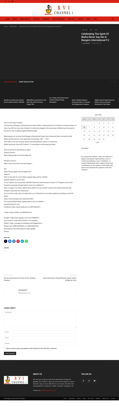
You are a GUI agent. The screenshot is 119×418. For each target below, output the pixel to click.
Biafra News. (13, 26)
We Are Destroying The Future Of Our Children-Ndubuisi (20, 279)
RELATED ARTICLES (10, 82)
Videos (95, 30)
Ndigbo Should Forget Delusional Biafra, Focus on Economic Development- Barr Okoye (104, 102)
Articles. (71, 19)
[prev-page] (111, 81)
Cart (95, 19)
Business (46, 19)
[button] (112, 19)
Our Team (91, 398)
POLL (65, 398)
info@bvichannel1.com (48, 390)
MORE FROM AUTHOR (26, 82)
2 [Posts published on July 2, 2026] (99, 123)
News (15, 19)
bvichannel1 (86, 43)
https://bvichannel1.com (24, 293)
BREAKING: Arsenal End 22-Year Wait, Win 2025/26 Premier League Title (36, 102)
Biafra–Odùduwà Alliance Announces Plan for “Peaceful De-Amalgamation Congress (81, 102)
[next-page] (114, 81)
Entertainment (58, 19)
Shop (88, 19)
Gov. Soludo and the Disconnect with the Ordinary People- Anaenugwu (58, 100)
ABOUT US (105, 398)
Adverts (98, 398)
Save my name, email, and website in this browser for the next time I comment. (31, 348)
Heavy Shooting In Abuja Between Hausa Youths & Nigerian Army (59, 279)
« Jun (97, 142)
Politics (36, 19)
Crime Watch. (25, 19)
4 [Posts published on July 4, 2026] (108, 123)
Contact (112, 398)
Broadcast (72, 398)
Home (7, 19)
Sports (81, 19)
